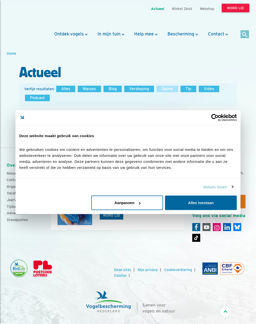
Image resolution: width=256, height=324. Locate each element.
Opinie (167, 88)
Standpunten (17, 220)
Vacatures (15, 193)
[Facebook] (196, 227)
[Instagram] (217, 227)
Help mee (144, 33)
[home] (29, 15)
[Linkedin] (227, 227)
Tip (188, 88)
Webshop (207, 8)
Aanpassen (127, 203)
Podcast (37, 97)
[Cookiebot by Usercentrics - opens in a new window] (215, 117)
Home (11, 53)
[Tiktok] (196, 238)
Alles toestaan (201, 203)
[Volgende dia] (186, 215)
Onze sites (122, 270)
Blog (112, 88)
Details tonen (215, 187)
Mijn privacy (148, 270)
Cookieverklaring (178, 270)
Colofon (120, 276)
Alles (65, 88)
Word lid (111, 215)
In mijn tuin (109, 33)
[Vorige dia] (50, 215)
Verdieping (139, 88)
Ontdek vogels (69, 33)
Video (209, 88)
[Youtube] (206, 227)
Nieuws (89, 88)
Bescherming (181, 33)
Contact (216, 33)
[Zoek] (244, 34)
